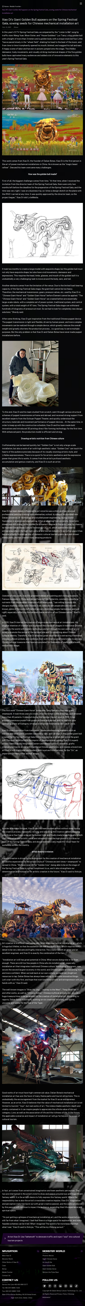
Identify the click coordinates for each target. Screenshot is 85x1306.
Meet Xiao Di (6, 1256)
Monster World (7, 1259)
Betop (4, 1269)
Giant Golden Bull (48, 1265)
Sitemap (71, 1294)
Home (6, 6)
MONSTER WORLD (53, 1251)
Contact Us (6, 1275)
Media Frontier (15, 6)
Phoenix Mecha (48, 1256)
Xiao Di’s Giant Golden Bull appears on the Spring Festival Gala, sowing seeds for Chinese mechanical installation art (39, 11)
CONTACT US (10, 1280)
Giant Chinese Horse (49, 1259)
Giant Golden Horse (49, 1269)
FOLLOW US (49, 1280)
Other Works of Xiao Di (10, 1262)
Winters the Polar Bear (50, 1272)
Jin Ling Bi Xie (47, 1262)
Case (4, 1265)
